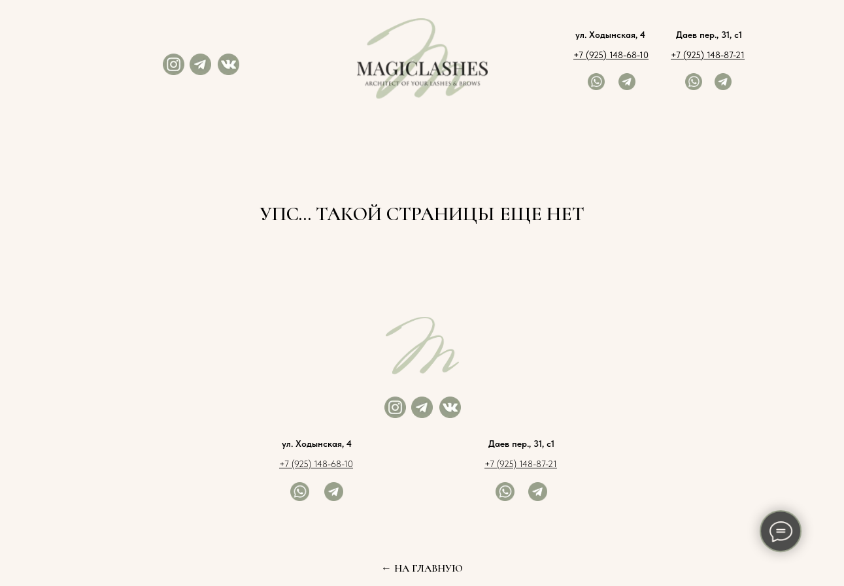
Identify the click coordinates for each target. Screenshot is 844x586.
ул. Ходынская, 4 (610, 34)
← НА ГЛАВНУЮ (422, 568)
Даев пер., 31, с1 (709, 34)
